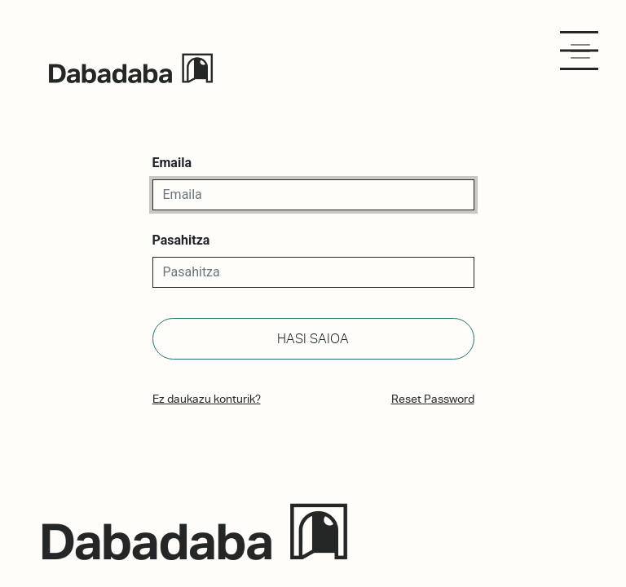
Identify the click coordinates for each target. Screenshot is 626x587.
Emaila (172, 162)
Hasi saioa (313, 338)
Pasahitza (181, 240)
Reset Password (432, 398)
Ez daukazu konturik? (206, 398)
